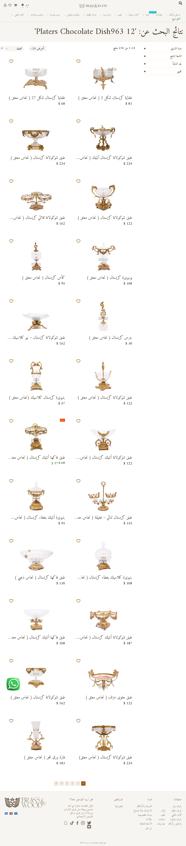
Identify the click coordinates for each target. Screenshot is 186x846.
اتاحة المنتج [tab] (175, 56)
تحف (163, 815)
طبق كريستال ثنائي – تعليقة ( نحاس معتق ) (103, 518)
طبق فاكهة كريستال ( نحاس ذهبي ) (40, 578)
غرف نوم (177, 806)
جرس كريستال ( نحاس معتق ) (110, 338)
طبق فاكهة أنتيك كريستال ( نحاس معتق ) (37, 458)
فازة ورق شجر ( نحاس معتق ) (44, 758)
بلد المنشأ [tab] (177, 64)
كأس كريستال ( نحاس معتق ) (43, 278)
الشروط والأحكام (144, 806)
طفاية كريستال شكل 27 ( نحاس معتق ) (37, 98)
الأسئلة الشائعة (146, 824)
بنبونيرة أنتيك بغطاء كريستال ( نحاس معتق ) (40, 518)
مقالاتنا (149, 819)
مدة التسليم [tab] (176, 48)
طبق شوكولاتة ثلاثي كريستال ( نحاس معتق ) (39, 218)
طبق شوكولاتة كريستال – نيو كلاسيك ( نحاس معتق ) (37, 338)
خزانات (162, 819)
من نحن (148, 828)
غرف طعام (176, 810)
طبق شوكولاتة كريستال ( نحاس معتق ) (37, 158)
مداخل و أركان (174, 824)
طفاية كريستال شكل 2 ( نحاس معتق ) (105, 98)
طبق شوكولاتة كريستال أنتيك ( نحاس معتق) (106, 158)
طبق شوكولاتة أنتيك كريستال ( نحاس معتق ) (106, 458)
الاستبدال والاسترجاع (143, 810)
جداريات (161, 824)
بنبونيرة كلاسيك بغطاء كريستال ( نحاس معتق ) (104, 578)
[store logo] (93, 6)
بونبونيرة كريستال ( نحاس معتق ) (109, 278)
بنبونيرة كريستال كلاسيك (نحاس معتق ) (37, 398)
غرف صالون (175, 819)
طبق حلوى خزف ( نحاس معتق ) (108, 698)
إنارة (163, 810)
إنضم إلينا (118, 806)
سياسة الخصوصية (145, 815)
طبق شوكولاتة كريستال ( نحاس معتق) (105, 758)
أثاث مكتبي (176, 815)
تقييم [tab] (179, 71)
